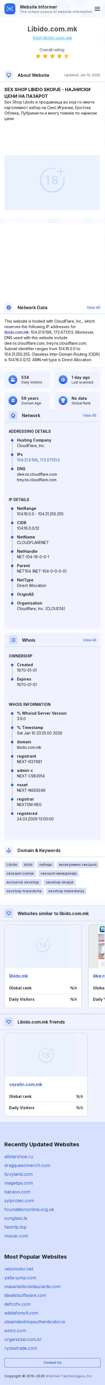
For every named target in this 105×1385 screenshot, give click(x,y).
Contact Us (52, 1362)
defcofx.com (17, 1304)
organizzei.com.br (23, 1339)
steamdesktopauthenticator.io (34, 1321)
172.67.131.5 (50, 460)
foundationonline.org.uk (29, 1209)
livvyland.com (18, 1174)
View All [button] (93, 307)
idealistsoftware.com (25, 1295)
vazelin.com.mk (25, 1084)
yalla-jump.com (20, 1277)
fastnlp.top (15, 1227)
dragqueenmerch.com (27, 1165)
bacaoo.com (17, 1191)
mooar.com (16, 1236)
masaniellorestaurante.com (32, 1286)
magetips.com (18, 1183)
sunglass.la (15, 1218)
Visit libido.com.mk (52, 37)
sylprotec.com (19, 1200)
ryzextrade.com (20, 1348)
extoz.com (15, 1330)
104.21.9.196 (27, 460)
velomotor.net (18, 1269)
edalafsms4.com (21, 1313)
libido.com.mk (16, 332)
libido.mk (18, 976)
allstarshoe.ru (18, 1156)
